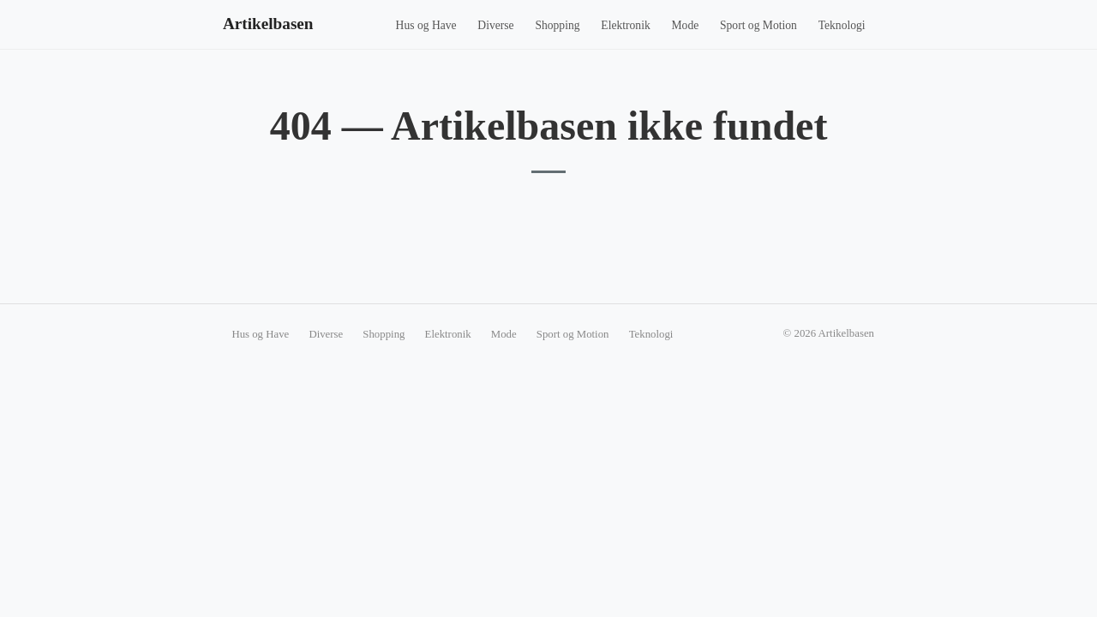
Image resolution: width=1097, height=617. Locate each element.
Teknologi (842, 25)
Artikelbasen (268, 24)
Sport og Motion (758, 25)
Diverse (495, 25)
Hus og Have (426, 25)
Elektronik (625, 25)
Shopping (557, 25)
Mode (685, 25)
